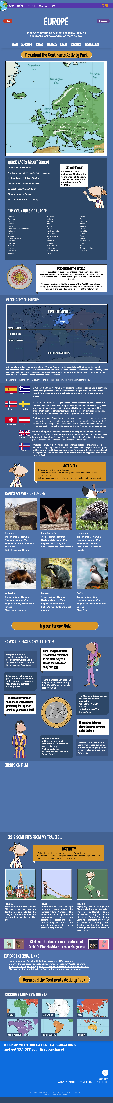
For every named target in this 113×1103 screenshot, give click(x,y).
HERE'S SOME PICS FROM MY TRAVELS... (34, 837)
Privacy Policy (85, 1081)
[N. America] (104, 21)
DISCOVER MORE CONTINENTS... (27, 994)
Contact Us (71, 1081)
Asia (56, 667)
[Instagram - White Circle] (105, 1073)
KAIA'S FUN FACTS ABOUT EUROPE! (29, 641)
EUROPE (56, 21)
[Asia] (7, 21)
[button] (105, 5)
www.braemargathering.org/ (67, 969)
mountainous (44, 408)
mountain (81, 418)
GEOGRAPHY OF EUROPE (22, 299)
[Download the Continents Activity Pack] (56, 54)
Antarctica (83, 752)
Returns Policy (101, 1081)
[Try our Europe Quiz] (55, 626)
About (61, 1081)
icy (41, 369)
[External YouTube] (29, 783)
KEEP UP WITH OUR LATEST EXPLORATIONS (40, 1045)
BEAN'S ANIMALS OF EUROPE (25, 493)
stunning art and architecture (52, 742)
